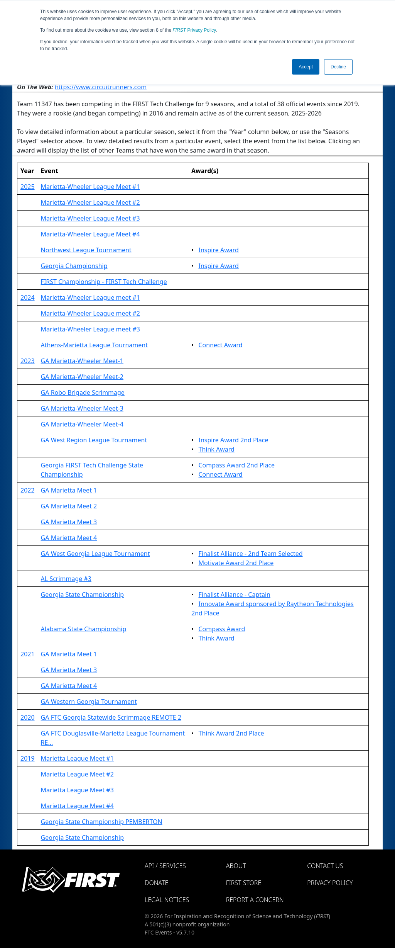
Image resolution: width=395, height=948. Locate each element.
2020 (27, 717)
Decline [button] (338, 67)
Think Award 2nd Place (231, 733)
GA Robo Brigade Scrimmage (83, 392)
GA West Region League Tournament (94, 440)
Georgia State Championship (82, 594)
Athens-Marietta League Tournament (94, 345)
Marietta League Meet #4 (77, 806)
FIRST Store (244, 882)
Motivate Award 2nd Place (236, 563)
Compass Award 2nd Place (237, 465)
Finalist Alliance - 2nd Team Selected (251, 553)
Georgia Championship (74, 266)
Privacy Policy (194, 30)
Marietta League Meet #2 (77, 774)
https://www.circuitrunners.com (101, 87)
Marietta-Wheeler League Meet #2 (90, 202)
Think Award (217, 449)
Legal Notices (167, 899)
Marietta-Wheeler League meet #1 (90, 297)
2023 (27, 361)
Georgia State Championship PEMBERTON (101, 821)
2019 (27, 758)
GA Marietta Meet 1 (69, 490)
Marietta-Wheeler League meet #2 (90, 313)
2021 (27, 654)
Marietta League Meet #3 (77, 790)
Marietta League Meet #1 (77, 758)
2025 (27, 186)
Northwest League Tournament (86, 250)
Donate (156, 882)
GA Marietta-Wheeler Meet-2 (82, 376)
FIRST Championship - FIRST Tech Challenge (104, 281)
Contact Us (325, 865)
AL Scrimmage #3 (66, 578)
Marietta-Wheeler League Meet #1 (90, 186)
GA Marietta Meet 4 (69, 537)
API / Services (165, 865)
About (236, 865)
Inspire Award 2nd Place (233, 440)
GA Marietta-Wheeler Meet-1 (82, 361)
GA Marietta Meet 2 (69, 506)
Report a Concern (255, 899)
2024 (27, 297)
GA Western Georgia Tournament (89, 701)
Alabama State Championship (84, 629)
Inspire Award (219, 250)
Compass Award (222, 629)
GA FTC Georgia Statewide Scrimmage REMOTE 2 (111, 717)
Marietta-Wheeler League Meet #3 (90, 218)
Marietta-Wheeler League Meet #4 (90, 234)
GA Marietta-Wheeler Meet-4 (82, 424)
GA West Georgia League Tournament (95, 553)
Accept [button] (306, 67)
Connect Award (221, 345)
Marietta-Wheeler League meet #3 (90, 329)
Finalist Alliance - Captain (235, 594)
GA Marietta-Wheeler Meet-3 (82, 408)
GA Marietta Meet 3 (69, 522)
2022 (27, 490)
